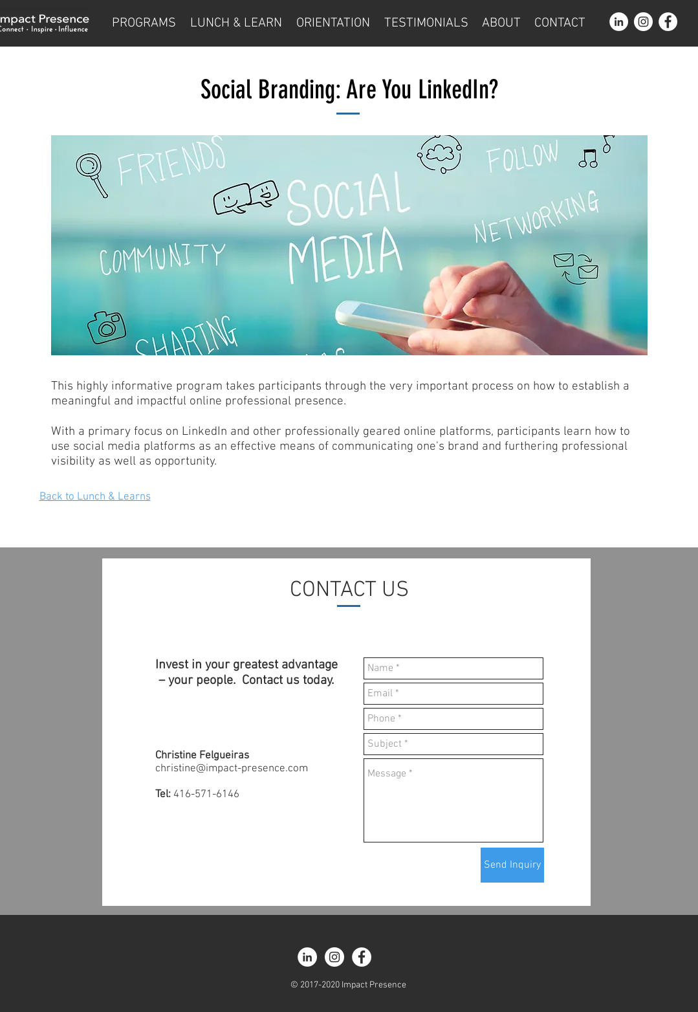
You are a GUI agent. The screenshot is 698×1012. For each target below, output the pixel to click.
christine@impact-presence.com (231, 768)
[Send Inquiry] (512, 865)
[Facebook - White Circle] (668, 21)
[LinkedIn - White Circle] (618, 21)
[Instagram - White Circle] (643, 21)
